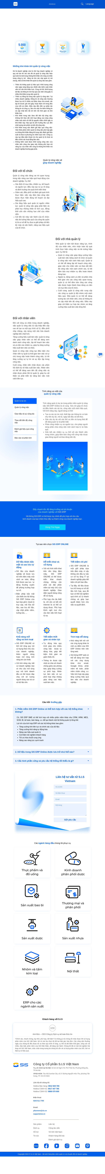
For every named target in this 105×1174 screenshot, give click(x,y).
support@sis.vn (39, 1131)
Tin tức (36, 1153)
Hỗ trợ (36, 1149)
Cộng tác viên (54, 1146)
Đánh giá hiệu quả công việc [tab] (24, 448)
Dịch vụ (36, 1146)
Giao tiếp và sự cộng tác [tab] (24, 431)
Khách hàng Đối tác (57, 1153)
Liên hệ (52, 1142)
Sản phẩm (37, 1142)
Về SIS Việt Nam (55, 1149)
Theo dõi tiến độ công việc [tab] (23, 439)
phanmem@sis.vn (40, 1128)
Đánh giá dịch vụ (55, 1157)
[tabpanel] (65, 464)
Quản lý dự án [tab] (20, 418)
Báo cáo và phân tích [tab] (23, 455)
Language (90, 4)
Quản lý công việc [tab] (22, 425)
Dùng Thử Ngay (52, 545)
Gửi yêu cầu (70, 837)
